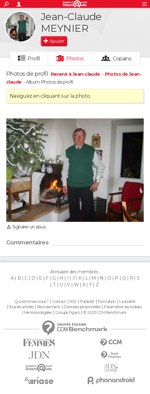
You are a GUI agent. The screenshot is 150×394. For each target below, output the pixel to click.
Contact (59, 301)
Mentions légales (38, 312)
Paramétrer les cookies (123, 307)
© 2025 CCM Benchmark (104, 312)
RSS (72, 301)
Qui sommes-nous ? (31, 301)
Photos (74, 59)
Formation (107, 301)
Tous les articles (21, 307)
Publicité (87, 301)
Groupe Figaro (67, 312)
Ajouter (56, 41)
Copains (122, 59)
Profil (34, 59)
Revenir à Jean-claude (76, 74)
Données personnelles (82, 307)
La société (127, 301)
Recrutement (48, 307)
